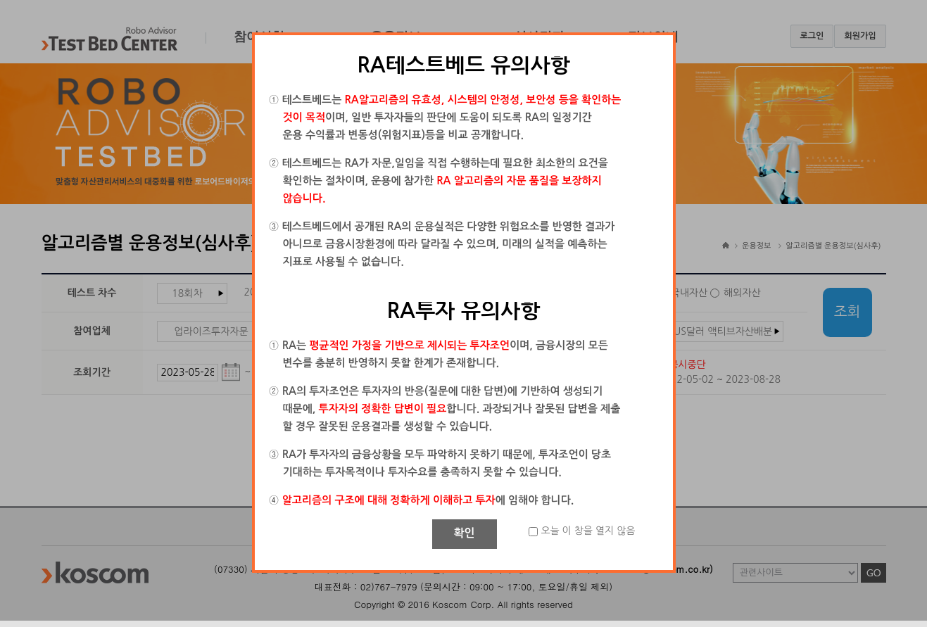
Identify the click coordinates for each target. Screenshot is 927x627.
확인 (463, 533)
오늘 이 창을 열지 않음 (588, 531)
